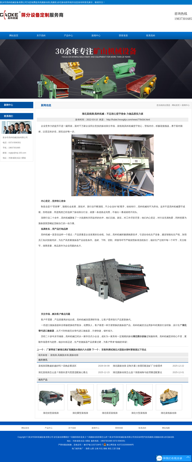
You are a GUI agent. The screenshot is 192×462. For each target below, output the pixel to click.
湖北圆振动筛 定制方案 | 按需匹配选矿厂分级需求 (137, 365)
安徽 (118, 448)
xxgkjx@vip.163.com (17, 153)
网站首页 (13, 35)
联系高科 (150, 35)
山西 (92, 448)
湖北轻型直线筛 (51, 413)
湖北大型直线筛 (139, 413)
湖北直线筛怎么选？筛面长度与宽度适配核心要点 (63, 372)
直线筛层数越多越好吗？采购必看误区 (57, 365)
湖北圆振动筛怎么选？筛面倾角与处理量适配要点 (137, 372)
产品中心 (68, 35)
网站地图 (166, 428)
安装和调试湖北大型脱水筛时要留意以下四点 (123, 349)
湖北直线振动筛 (168, 413)
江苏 (114, 448)
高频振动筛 (45, 2)
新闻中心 (96, 35)
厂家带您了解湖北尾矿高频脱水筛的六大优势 (69, 349)
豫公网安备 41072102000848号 (118, 445)
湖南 (105, 448)
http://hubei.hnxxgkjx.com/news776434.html (128, 119)
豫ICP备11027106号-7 (93, 445)
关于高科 (41, 35)
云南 (96, 448)
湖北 (110, 448)
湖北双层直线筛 (110, 413)
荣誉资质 (123, 35)
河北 (101, 448)
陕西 (88, 448)
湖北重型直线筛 (80, 413)
